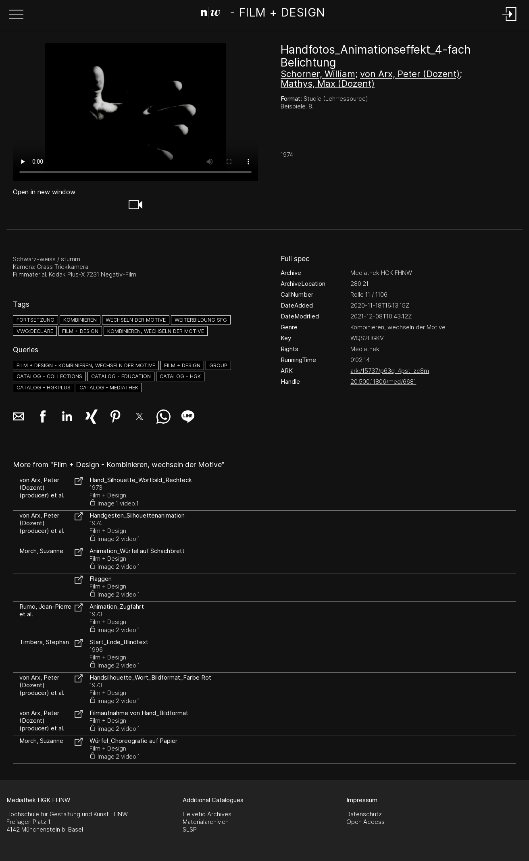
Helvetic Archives (207, 814)
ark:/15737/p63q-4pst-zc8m (389, 370)
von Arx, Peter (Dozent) (410, 74)
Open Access (365, 822)
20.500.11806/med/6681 (383, 381)
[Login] (509, 21)
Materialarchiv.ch (206, 822)
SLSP (190, 829)
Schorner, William (318, 74)
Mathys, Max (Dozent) (328, 83)
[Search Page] (263, 14)
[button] (16, 15)
